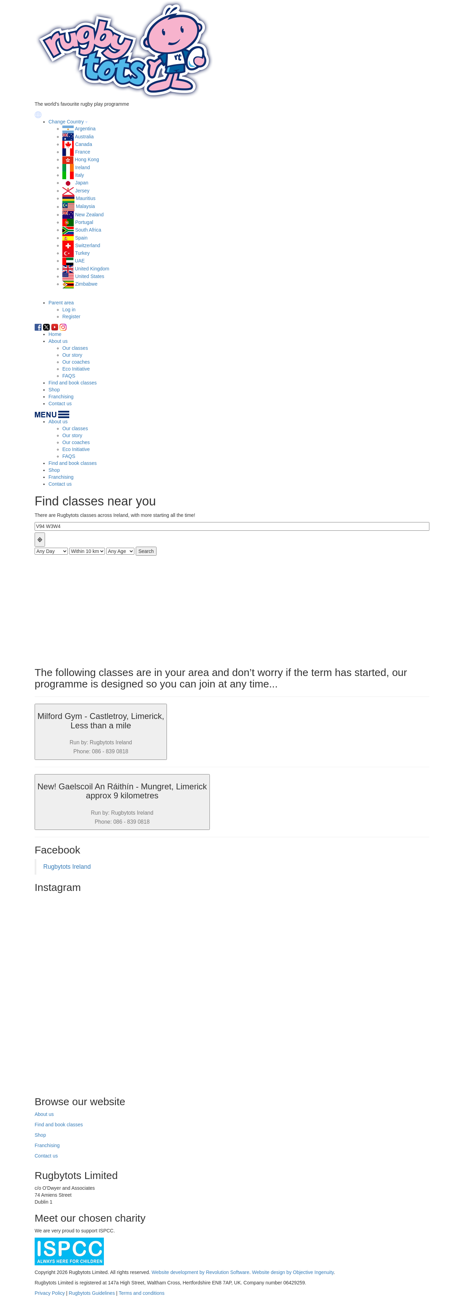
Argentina (85, 128)
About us (58, 341)
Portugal (84, 222)
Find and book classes (72, 382)
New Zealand (89, 214)
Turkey (82, 253)
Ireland (82, 167)
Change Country (66, 121)
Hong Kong (87, 159)
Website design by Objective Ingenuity (293, 1272)
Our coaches (76, 362)
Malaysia (85, 206)
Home (54, 334)
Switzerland (87, 245)
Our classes (75, 348)
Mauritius (86, 198)
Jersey (82, 190)
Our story (72, 355)
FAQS (68, 376)
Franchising (60, 396)
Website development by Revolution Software (200, 1272)
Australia (84, 136)
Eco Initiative (76, 369)
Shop (54, 389)
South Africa (88, 230)
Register (71, 316)
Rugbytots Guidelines (92, 1293)
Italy (79, 175)
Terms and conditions (141, 1293)
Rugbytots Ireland (67, 866)
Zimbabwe (86, 284)
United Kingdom (92, 268)
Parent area (61, 302)
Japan (81, 182)
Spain (81, 238)
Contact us (60, 403)
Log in (68, 309)
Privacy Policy (50, 1293)
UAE (80, 260)
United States (89, 276)
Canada (83, 144)
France (82, 152)
